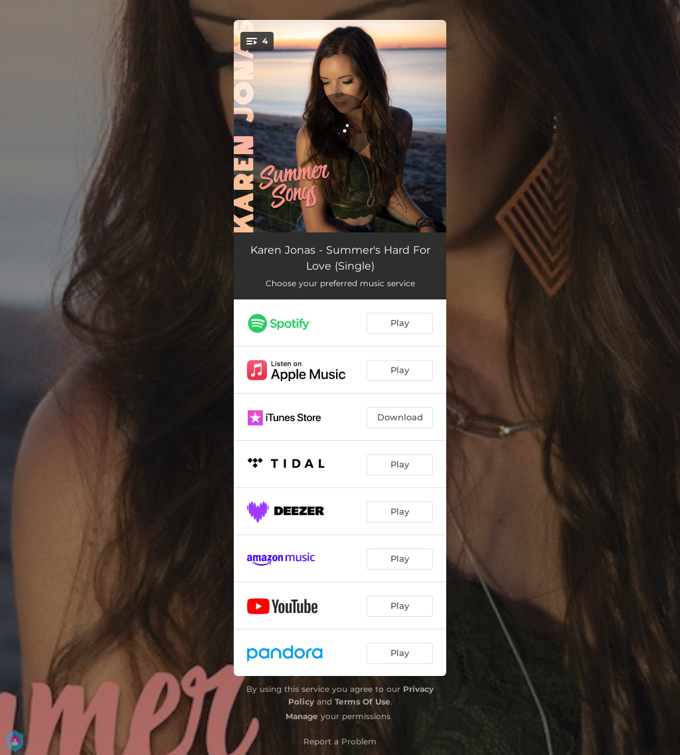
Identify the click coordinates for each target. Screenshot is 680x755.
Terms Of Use (362, 702)
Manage (302, 716)
